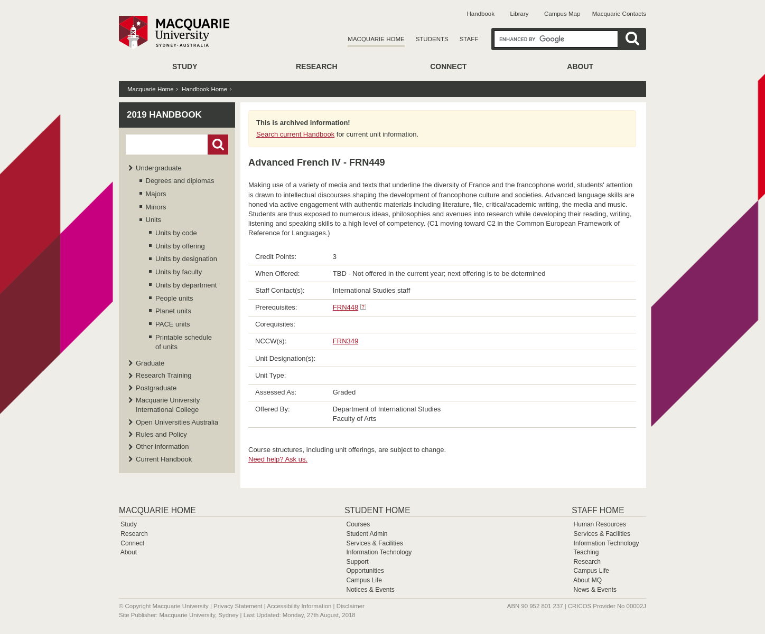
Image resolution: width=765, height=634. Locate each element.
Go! (218, 145)
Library (519, 14)
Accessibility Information (299, 606)
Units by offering (180, 246)
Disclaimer (351, 606)
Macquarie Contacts (619, 14)
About (580, 66)
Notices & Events (370, 589)
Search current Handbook (295, 134)
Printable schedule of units (183, 342)
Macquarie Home (376, 39)
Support (357, 561)
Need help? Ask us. (277, 459)
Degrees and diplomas (180, 181)
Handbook (481, 14)
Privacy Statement (237, 606)
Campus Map (562, 14)
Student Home (377, 510)
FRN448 (345, 307)
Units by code (176, 233)
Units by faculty (178, 272)
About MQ (587, 580)
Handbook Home (204, 89)
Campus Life (363, 580)
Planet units (173, 311)
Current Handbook (164, 459)
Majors (156, 194)
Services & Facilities (374, 543)
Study (184, 66)
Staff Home (598, 510)
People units (174, 298)
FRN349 (345, 341)
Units (154, 220)
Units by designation (186, 259)
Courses (358, 524)
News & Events (595, 589)
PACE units (172, 324)
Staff (469, 39)
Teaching (586, 552)
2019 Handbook (164, 115)
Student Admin (366, 533)
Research (317, 66)
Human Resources (600, 524)
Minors (156, 207)
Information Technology (379, 552)
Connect (448, 66)
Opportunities (365, 570)
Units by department (186, 285)
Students (432, 39)
